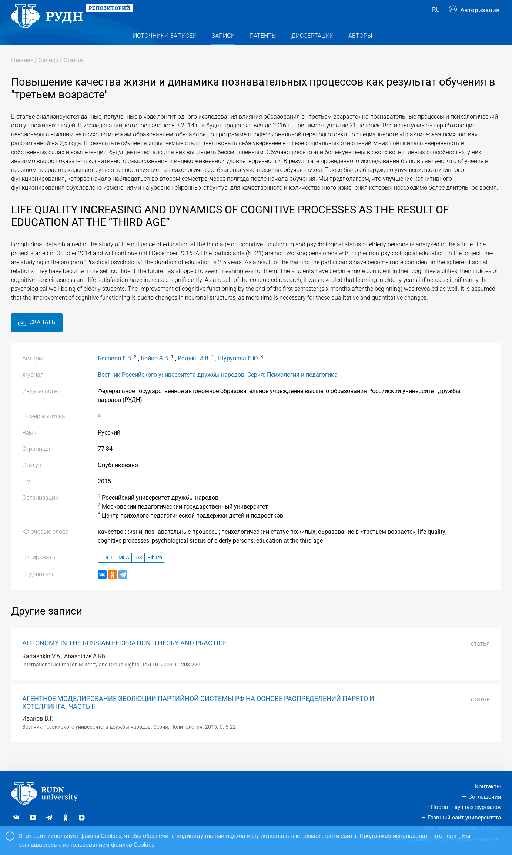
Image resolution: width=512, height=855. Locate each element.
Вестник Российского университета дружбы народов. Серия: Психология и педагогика (218, 389)
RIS (138, 572)
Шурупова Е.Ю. (238, 372)
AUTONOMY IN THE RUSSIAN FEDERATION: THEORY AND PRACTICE (124, 657)
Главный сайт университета (464, 817)
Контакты (488, 786)
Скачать (36, 336)
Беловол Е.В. (115, 372)
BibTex (155, 572)
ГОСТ (106, 572)
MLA (123, 572)
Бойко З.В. (155, 372)
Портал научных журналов (466, 807)
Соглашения (484, 797)
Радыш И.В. (194, 372)
